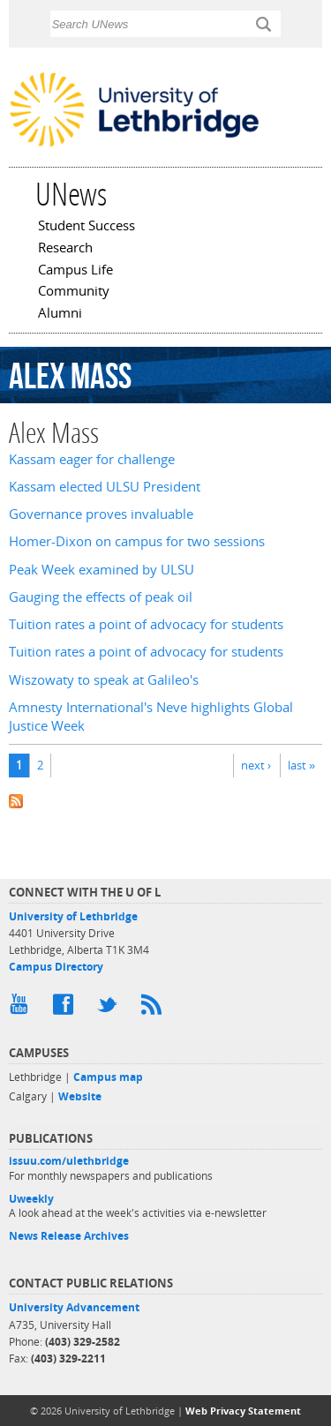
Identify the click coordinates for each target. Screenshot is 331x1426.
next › (256, 765)
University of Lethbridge (73, 916)
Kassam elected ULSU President (104, 486)
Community (73, 292)
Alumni (60, 314)
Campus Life (75, 271)
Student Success (86, 227)
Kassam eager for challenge (92, 459)
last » (301, 765)
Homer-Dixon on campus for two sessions (137, 541)
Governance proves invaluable (101, 514)
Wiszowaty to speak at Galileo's (104, 680)
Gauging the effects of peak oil (100, 597)
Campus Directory (56, 966)
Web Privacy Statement (243, 1410)
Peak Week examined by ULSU (101, 569)
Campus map (108, 1077)
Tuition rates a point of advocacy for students (146, 624)
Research (65, 249)
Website (80, 1096)
